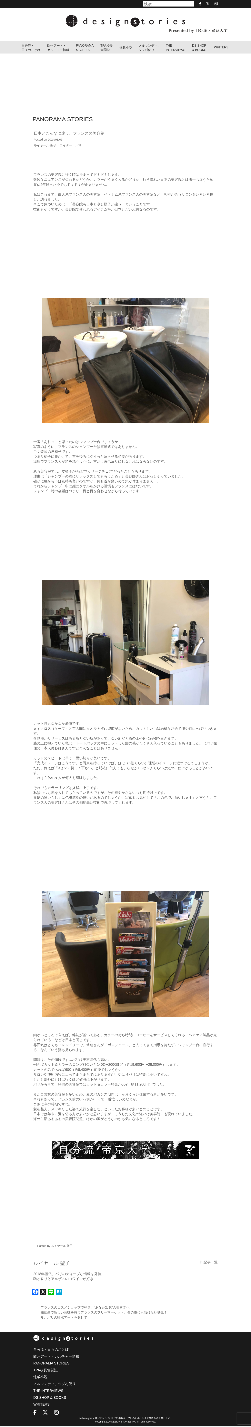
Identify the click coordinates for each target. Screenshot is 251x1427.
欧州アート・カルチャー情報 (58, 48)
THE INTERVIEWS (48, 1391)
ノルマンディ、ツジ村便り (54, 1384)
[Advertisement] (125, 82)
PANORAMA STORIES (85, 48)
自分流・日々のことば (31, 48)
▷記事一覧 (209, 1262)
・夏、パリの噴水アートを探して (63, 1318)
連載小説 (125, 47)
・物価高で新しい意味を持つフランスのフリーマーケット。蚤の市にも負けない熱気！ (106, 1313)
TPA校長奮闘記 (106, 48)
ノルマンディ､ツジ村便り (149, 48)
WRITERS (221, 47)
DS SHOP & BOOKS (199, 48)
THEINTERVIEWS (175, 48)
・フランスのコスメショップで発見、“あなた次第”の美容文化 (86, 1307)
